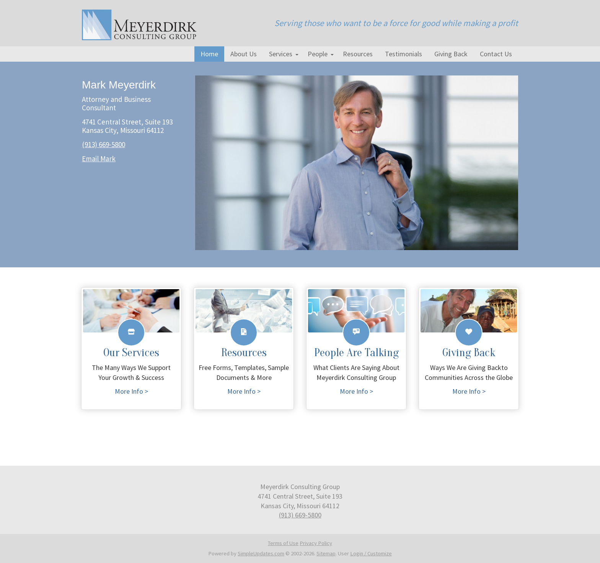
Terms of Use (283, 543)
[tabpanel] (300, 162)
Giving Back (451, 53)
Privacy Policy (316, 543)
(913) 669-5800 (103, 144)
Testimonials (403, 53)
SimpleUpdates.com (261, 553)
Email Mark (99, 158)
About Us (243, 53)
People (318, 53)
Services (280, 53)
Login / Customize (371, 553)
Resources (358, 53)
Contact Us (496, 53)
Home (209, 53)
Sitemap (326, 553)
